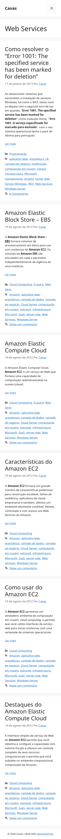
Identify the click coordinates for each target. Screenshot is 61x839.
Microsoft (30, 174)
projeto (29, 179)
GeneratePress (45, 833)
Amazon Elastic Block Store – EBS (28, 216)
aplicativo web (18, 159)
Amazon (14, 294)
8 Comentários (18, 194)
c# (46, 159)
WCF (31, 184)
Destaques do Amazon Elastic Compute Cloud (26, 711)
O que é (39, 284)
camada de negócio (17, 164)
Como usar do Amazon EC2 (23, 590)
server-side (42, 179)
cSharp (41, 169)
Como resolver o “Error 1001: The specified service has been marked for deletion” (28, 62)
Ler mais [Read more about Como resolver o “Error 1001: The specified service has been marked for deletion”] (10, 144)
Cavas (11, 8)
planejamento (14, 179)
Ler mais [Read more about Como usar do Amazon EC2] (10, 640)
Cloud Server (29, 304)
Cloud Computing (20, 284)
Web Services (43, 184)
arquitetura (36, 159)
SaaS (22, 314)
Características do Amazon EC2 (28, 465)
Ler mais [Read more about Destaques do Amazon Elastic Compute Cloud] (10, 773)
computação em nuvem (20, 169)
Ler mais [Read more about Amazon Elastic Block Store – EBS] (10, 274)
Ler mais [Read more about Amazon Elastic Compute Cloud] (10, 392)
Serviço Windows (16, 184)
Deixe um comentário (23, 324)
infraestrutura (14, 174)
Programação (18, 154)
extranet (25, 309)
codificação (39, 164)
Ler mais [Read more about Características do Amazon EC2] (10, 523)
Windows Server (15, 189)
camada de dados (32, 299)
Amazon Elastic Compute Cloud (26, 347)
